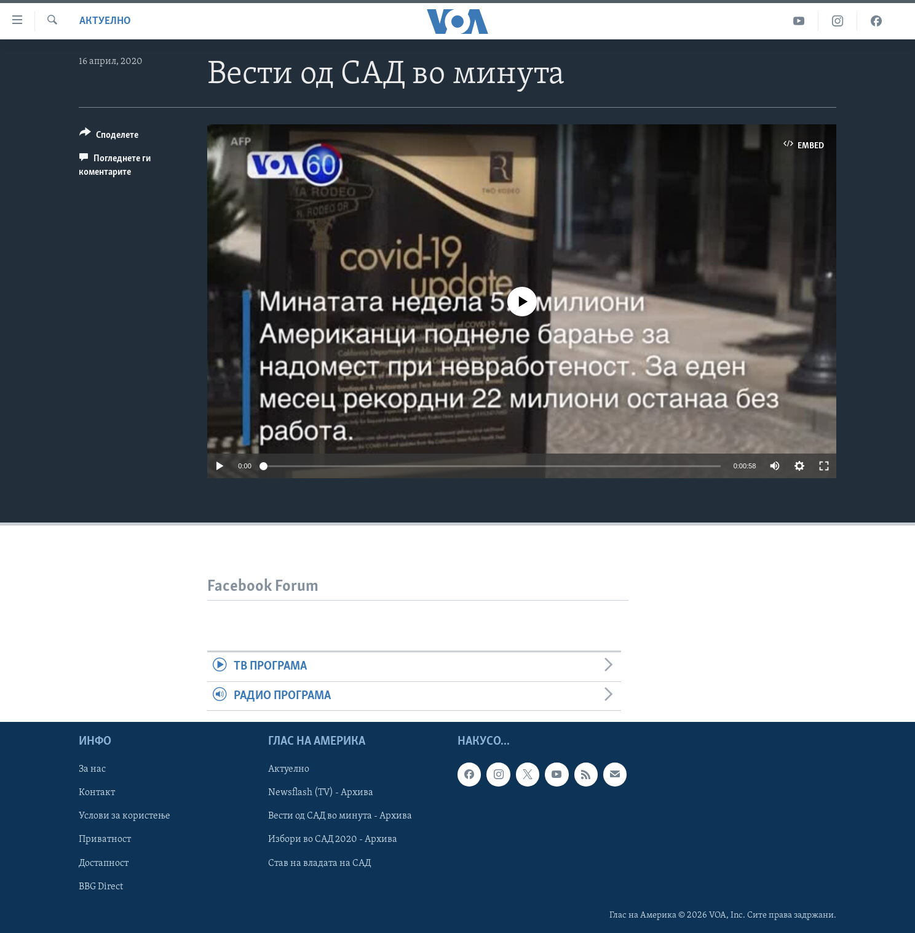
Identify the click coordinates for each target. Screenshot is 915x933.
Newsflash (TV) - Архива (320, 793)
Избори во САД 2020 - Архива (332, 839)
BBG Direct (101, 886)
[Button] (108, 137)
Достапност (104, 863)
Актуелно (105, 21)
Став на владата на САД (319, 863)
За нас (92, 769)
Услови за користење (124, 816)
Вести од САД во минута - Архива (340, 816)
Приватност (105, 839)
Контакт (97, 793)
